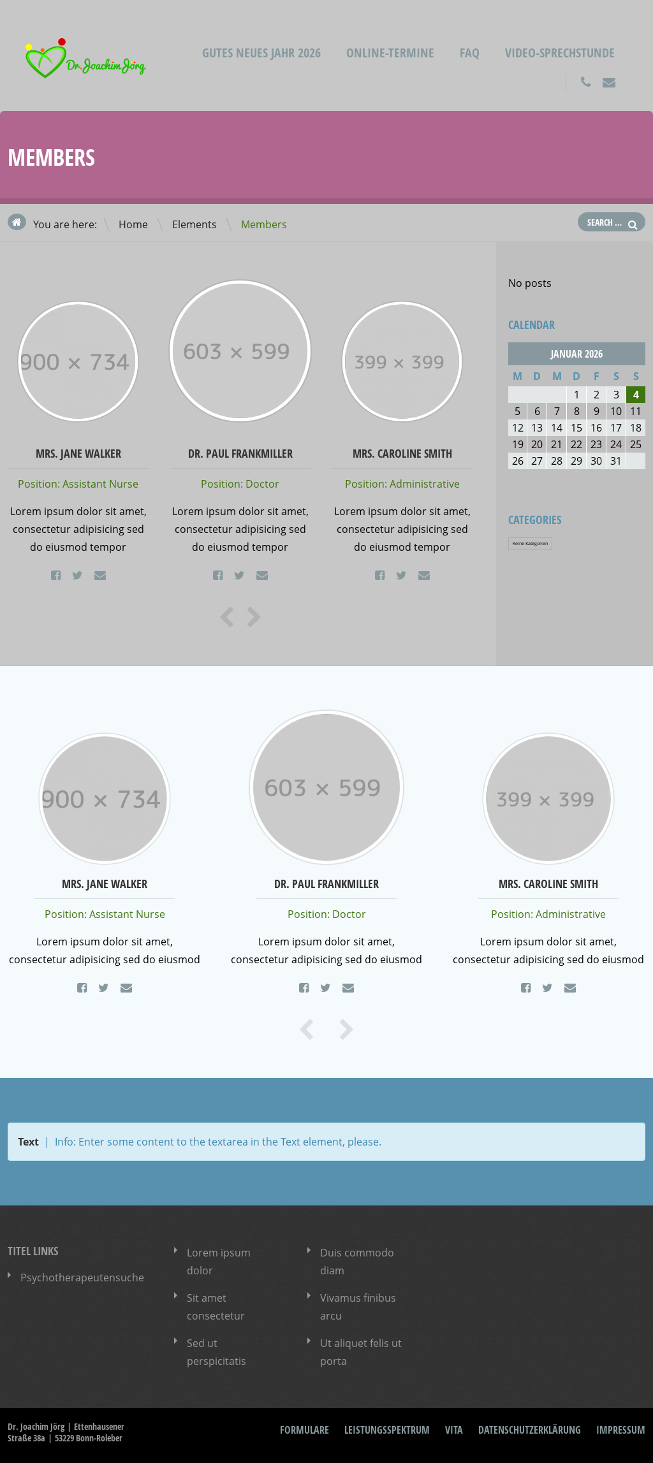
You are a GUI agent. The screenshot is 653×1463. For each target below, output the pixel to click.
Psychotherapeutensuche (82, 1277)
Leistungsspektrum (387, 1430)
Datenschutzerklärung (529, 1430)
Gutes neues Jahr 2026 (261, 52)
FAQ (470, 52)
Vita (454, 1430)
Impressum (620, 1430)
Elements (194, 224)
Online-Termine (390, 52)
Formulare (304, 1430)
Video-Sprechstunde (560, 52)
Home (133, 224)
